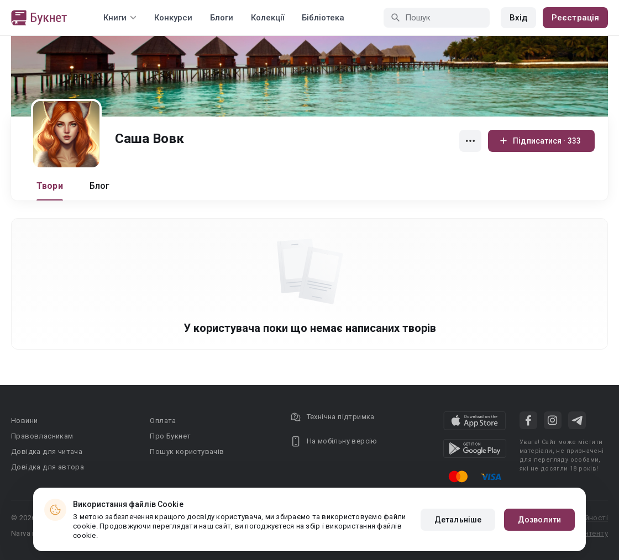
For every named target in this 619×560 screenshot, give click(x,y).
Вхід (518, 18)
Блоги (221, 18)
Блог (100, 186)
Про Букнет (170, 436)
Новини (24, 420)
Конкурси (173, 18)
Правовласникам (42, 436)
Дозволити (539, 519)
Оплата (163, 420)
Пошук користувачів (187, 451)
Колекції (267, 18)
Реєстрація (575, 18)
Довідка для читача (46, 451)
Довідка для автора (47, 467)
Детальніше (457, 519)
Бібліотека (323, 18)
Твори (49, 186)
